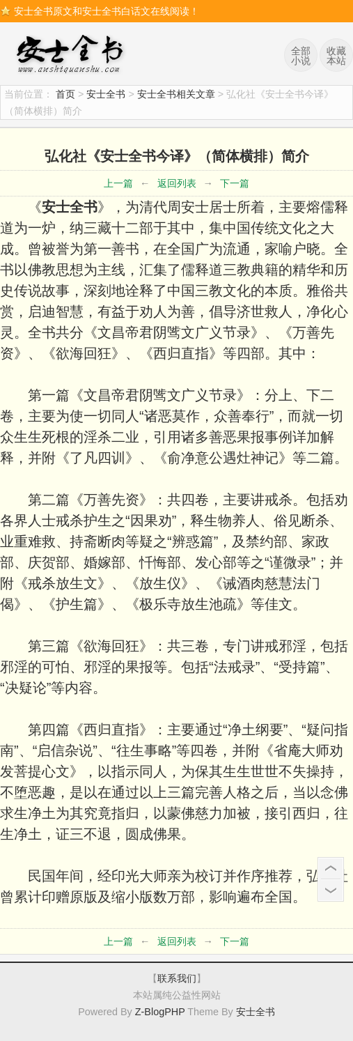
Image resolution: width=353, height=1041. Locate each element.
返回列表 (176, 183)
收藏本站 (336, 55)
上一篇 (118, 183)
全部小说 (301, 55)
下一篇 (234, 183)
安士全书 (73, 56)
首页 (65, 94)
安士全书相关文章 (176, 94)
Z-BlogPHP (160, 1011)
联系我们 (176, 978)
